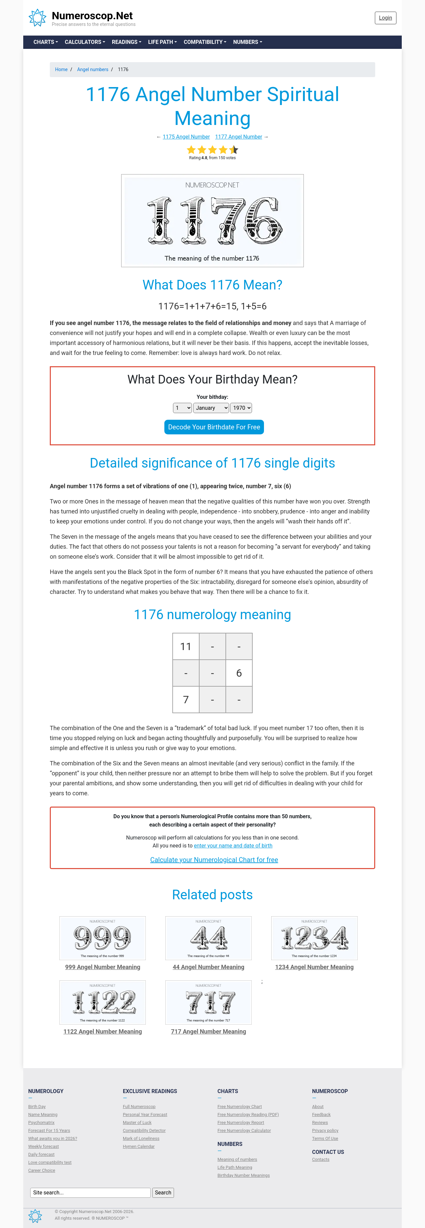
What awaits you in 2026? (52, 1138)
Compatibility (203, 42)
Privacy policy (325, 1130)
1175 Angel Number (186, 137)
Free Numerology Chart (239, 1106)
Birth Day (36, 1106)
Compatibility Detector (144, 1130)
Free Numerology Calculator (244, 1130)
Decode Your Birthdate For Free (214, 427)
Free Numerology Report (240, 1122)
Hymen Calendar (139, 1146)
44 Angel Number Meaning (208, 966)
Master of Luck (137, 1122)
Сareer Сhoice (41, 1170)
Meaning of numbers (237, 1159)
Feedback (321, 1114)
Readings (124, 42)
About (318, 1106)
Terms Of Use (325, 1138)
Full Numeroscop (139, 1106)
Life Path (160, 42)
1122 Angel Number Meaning (102, 1031)
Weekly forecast (43, 1146)
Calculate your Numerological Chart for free (214, 860)
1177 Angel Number (238, 137)
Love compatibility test (50, 1162)
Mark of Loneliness (141, 1138)
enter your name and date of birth (233, 845)
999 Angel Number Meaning (102, 966)
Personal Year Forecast (145, 1114)
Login (385, 18)
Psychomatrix (41, 1122)
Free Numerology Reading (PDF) (248, 1114)
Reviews (320, 1122)
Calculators (83, 42)
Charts (44, 42)
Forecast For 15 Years (49, 1130)
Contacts (320, 1159)
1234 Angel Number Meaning (314, 966)
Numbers (245, 42)
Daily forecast (41, 1154)
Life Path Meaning (234, 1167)
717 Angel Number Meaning (208, 1031)
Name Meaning (42, 1114)
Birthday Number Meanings (243, 1175)
